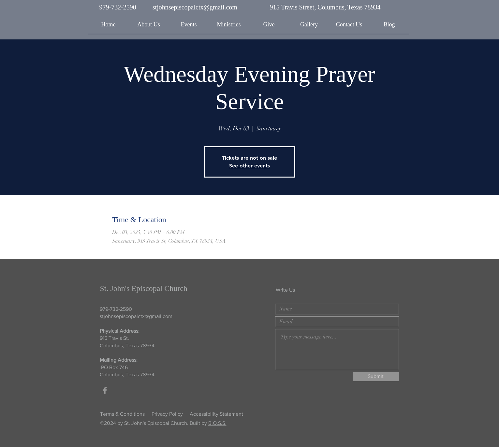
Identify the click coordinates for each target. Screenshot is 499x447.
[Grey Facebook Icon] (105, 390)
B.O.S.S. (217, 423)
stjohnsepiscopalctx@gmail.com (195, 7)
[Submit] (376, 376)
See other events (249, 166)
